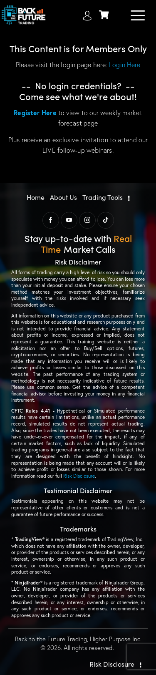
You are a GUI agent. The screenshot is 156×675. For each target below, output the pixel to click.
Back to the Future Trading (51, 639)
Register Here (35, 112)
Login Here (124, 64)
